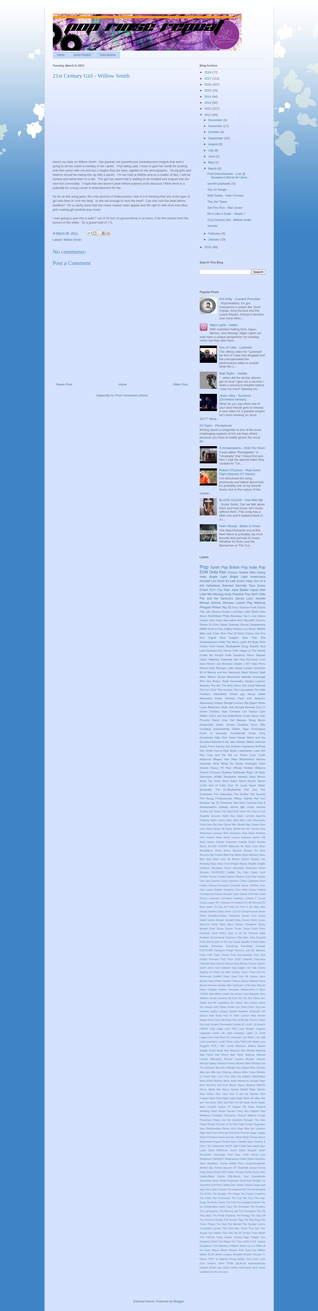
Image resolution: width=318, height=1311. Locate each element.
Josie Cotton (248, 1007)
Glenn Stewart (256, 655)
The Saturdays (223, 794)
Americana (257, 576)
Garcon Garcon (224, 963)
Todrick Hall (251, 798)
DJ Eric (218, 907)
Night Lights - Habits (224, 325)
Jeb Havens (213, 611)
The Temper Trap (233, 1220)
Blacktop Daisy (257, 855)
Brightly (252, 863)
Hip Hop (239, 659)
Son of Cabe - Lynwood (235, 347)
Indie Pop (257, 567)
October (214, 132)
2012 (208, 108)
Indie (203, 576)
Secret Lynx (258, 1154)
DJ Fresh (229, 907)
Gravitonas (206, 737)
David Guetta (207, 920)
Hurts (211, 628)
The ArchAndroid (256, 1189)
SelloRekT (218, 1159)
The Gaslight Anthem (248, 1202)
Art (249, 641)
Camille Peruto (208, 876)
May (211, 162)
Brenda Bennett (245, 707)
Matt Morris (221, 1055)
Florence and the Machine (250, 950)
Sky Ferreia (215, 1168)
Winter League (223, 1254)
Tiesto (244, 1228)
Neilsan (261, 1089)
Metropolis (216, 1059)
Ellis (239, 937)
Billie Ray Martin (233, 855)
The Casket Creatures (253, 1194)
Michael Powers (226, 1063)
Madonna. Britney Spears (250, 1046)
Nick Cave (222, 1094)
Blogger (178, 1301)
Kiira (251, 1020)
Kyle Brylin (230, 750)
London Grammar (254, 667)
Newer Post (64, 384)
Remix (225, 1128)
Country (260, 620)
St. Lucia (241, 785)
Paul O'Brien (234, 767)
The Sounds (257, 794)
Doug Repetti (250, 646)
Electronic (231, 937)
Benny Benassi (233, 850)
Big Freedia (216, 855)
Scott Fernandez (232, 681)
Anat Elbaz (248, 833)
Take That (249, 637)
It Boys (261, 989)
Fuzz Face (227, 959)
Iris (227, 741)
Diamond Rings (209, 924)
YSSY (211, 1259)
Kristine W (238, 1024)
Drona (220, 928)
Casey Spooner (229, 881)
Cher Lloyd (206, 889)
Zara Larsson (208, 1263)
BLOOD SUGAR (217, 846)
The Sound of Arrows (211, 1220)
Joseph (209, 1007)
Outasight (251, 763)
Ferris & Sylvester (213, 733)
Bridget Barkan (239, 863)
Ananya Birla (220, 833)
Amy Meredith (246, 620)
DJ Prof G (242, 907)
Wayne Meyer (219, 1250)
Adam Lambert (245, 816)
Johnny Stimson (222, 603)
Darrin (262, 916)
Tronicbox (226, 802)
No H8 (239, 1102)
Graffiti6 (217, 976)
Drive (212, 928)
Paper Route (218, 1111)
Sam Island (253, 1146)
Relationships (213, 1128)
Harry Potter (214, 981)
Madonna (205, 759)
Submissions (108, 55)
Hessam (212, 985)
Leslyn (215, 1033)
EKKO (223, 933)
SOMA (218, 776)
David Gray (220, 720)
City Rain (223, 590)
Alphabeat (213, 585)
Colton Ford (207, 646)
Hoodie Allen (225, 985)
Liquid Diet (257, 590)
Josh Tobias (219, 1007)
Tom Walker (214, 1233)
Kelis (253, 1015)
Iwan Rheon (207, 663)
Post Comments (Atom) (131, 395)
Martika (251, 1050)
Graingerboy (257, 624)
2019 (208, 72)
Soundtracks (258, 1176)
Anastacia (235, 833)
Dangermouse (249, 911)
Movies (261, 759)
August (213, 144)
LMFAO (204, 1028)
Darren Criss (249, 916)
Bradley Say (258, 859)
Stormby (241, 585)
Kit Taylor (260, 1020)
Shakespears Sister (235, 1159)
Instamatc (233, 989)
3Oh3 (230, 811)
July (211, 150)
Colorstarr (214, 898)
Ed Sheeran (250, 933)
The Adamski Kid (236, 1189)
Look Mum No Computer (227, 1037)
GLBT (238, 959)
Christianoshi (207, 894)
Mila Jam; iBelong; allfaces (226, 1072)
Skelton (204, 1168)
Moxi (202, 1085)
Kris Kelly (205, 1024)
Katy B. (227, 1015)
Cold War (253, 894)
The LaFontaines (209, 1211)
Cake (246, 872)
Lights (249, 1033)
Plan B (231, 633)
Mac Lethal (226, 1046)
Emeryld (260, 937)
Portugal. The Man (254, 1120)
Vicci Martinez (221, 1246)
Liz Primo (240, 754)
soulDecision (207, 1272)
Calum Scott (258, 872)
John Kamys (251, 1002)
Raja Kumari (246, 1124)
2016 (208, 84)
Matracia (260, 1050)
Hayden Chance (231, 981)
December (215, 120)
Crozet (261, 898)
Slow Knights (229, 637)
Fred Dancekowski (241, 955)
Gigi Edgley (238, 968)
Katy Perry (258, 663)
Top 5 (246, 615)
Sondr (248, 1172)
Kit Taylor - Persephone (216, 425)
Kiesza (204, 667)
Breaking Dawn (208, 863)
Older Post (180, 384)
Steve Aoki (246, 1180)
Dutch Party (258, 928)
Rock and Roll (226, 1133)
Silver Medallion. (209, 1163)
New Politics (207, 1094)
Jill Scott (232, 998)
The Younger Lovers (254, 1224)
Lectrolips (237, 611)
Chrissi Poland (257, 889)
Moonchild (233, 676)
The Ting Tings (252, 1220)
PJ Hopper (234, 1107)
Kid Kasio (226, 1020)
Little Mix (206, 594)
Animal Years (214, 837)
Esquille (204, 946)
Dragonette (207, 724)
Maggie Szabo (208, 1050)
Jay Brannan (224, 663)
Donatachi (250, 924)
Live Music (249, 628)
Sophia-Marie (207, 1176)
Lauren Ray (244, 603)
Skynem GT (230, 1168)
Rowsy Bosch (257, 1137)
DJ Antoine (237, 902)
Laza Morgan (246, 1028)
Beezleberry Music (211, 850)
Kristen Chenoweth (221, 1024)
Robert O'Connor (210, 772)
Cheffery (254, 885)
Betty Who (258, 641)
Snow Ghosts (213, 1172)
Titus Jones (257, 585)
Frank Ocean (221, 955)
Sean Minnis (257, 776)
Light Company (235, 1033)
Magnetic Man (238, 1050)
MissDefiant (258, 1076)
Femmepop (258, 728)
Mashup (259, 603)
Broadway (217, 868)
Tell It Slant (211, 1189)
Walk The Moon (229, 641)
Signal (212, 637)
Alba (235, 820)
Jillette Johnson (255, 741)
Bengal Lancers (233, 702)
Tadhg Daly (229, 1185)
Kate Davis (215, 1015)
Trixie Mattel (258, 1233)
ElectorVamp (217, 937)
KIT (248, 663)
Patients (254, 1111)
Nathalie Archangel (253, 676)
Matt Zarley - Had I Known (225, 195)
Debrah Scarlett (225, 920)
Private (211, 1124)
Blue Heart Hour (216, 859)
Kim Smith (206, 750)
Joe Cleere (236, 1002)
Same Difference (218, 1150)
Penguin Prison (210, 607)
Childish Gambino (224, 889)
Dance (204, 624)
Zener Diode (225, 1263)
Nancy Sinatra (230, 1089)
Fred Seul (259, 955)
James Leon (244, 598)
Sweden (205, 685)
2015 (208, 90)
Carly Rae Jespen (255, 876)
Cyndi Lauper (207, 902)
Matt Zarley (257, 572)
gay (242, 694)
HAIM (203, 628)
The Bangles (220, 1194)
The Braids (234, 1194)
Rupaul (217, 1141)
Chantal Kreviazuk (219, 885)
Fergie (229, 950)
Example (260, 946)
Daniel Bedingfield (228, 646)
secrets (212, 226)
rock (254, 615)
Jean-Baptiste (251, 994)
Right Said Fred (208, 1133)
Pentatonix (230, 1115)
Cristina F (251, 898)
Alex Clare (215, 620)
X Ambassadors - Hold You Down (242, 448)
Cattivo (203, 885)
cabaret (204, 1267)
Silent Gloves (247, 780)
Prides (203, 1124)
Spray (215, 1180)
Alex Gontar (224, 824)
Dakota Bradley (208, 911)
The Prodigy (243, 1215)
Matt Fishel (206, 1055)
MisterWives (246, 759)
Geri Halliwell (223, 968)
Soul (246, 1176)
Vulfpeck (234, 1246)
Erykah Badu (258, 942)
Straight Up (259, 1180)
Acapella (204, 816)
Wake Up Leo (247, 1246)
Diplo (222, 924)
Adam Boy (228, 816)
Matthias (250, 1055)
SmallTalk (243, 1168)
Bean (262, 846)
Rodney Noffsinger (234, 772)
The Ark (216, 685)
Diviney (239, 924)
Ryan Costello (238, 1141)
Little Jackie (235, 667)
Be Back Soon (249, 846)
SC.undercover (216, 1146)
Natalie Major (247, 1089)
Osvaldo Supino (216, 1107)
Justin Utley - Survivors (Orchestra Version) (235, 397)
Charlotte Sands (239, 885)
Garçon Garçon (256, 963)
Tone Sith (227, 1233)
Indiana (222, 989)
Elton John (249, 937)
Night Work (243, 1098)
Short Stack (229, 780)
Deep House (242, 920)
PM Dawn (248, 1107)
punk (255, 1267)
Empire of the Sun (222, 942)
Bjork (245, 855)
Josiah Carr (233, 1007)
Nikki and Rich (225, 1102)
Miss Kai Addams (241, 1076)
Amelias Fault (234, 698)
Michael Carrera (233, 1059)
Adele (261, 694)
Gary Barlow (241, 963)
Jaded (226, 994)
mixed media (230, 1267)
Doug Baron (257, 720)
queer (262, 1267)
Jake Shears (237, 741)
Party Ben (243, 1111)
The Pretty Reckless (224, 1215)
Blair (202, 859)
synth (243, 641)
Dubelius (242, 724)
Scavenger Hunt (223, 1154)
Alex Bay (212, 824)
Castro (243, 881)
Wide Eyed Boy (247, 1250)
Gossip (244, 624)
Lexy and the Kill (219, 754)
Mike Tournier (257, 1067)
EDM (204, 572)
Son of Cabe (217, 785)
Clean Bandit (240, 894)
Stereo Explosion (229, 1180)
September (216, 138)
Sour (231, 785)
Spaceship (205, 1180)
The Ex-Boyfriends (228, 789)
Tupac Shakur (224, 1237)
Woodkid (237, 1254)
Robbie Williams (254, 767)
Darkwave (234, 916)
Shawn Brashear (256, 1159)
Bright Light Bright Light (228, 576)
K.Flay (219, 628)
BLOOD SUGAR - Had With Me (241, 500)
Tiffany (238, 798)
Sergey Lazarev (255, 681)
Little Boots (251, 611)
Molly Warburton (240, 1081)
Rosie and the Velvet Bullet (234, 1137)
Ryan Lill (252, 772)
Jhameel (227, 585)
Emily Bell (205, 942)
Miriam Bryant (217, 676)
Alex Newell (238, 824)
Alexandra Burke (211, 698)
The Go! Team (217, 201)
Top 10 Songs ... (218, 189)
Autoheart (231, 842)
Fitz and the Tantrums (216, 598)
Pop (204, 567)
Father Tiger (240, 728)
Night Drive (216, 1098)
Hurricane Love (255, 659)
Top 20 (237, 1233)
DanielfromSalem (217, 916)
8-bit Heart (240, 811)
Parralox (231, 1111)
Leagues (260, 1028)
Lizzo (252, 754)
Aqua (202, 842)
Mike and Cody (209, 633)
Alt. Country (253, 829)
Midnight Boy (233, 1067)
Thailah (223, 1189)
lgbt (243, 806)
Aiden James (217, 820)
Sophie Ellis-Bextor (229, 1176)
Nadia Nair (214, 1089)
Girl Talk (252, 968)
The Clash (205, 1198)
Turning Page (241, 1237)
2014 (208, 96)
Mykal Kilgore (237, 1085)
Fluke (203, 955)
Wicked (233, 1250)
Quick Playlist (82, 55)
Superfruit (205, 1185)
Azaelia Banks (247, 842)
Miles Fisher (249, 1072)
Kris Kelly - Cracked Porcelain (239, 299)
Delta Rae (217, 572)
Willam (261, 1250)
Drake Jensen (225, 724)
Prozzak (220, 1124)
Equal (237, 942)
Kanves (233, 1011)
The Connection (222, 1198)
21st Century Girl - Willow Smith (229, 220)
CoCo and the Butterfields (225, 715)
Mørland (250, 1085)
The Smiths (241, 794)
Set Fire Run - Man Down (225, 207)
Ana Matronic (256, 698)
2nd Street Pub (217, 811)
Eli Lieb (231, 581)
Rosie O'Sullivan (209, 1137)
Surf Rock (216, 1185)
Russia (226, 1141)
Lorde (261, 754)
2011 (208, 115)
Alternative (229, 620)
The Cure (248, 1198)
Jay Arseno (236, 994)
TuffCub (210, 1237)
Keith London (241, 1015)
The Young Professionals (216, 798)
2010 (208, 247)
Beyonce (204, 855)
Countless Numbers (232, 898)
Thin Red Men (231, 1228)
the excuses (220, 1272)
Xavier (233, 694)
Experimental (221, 728)
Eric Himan (225, 650)
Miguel (245, 1067)
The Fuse (231, 1202)
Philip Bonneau (232, 615)
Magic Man (223, 1050)
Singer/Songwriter (255, 1163)
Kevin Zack (214, 1020)
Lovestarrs (211, 1041)
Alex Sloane (252, 824)
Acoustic (215, 816)
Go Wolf (225, 972)
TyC (234, 1241)
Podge (261, 1115)
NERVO (261, 1085)
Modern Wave (222, 1081)
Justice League (219, 1011)
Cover (246, 715)
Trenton (246, 1233)
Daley (221, 911)
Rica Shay (237, 1128)
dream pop (215, 1267)
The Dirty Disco (231, 685)
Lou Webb (248, 1037)
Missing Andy (222, 594)
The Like (250, 789)
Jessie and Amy (218, 998)
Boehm (245, 859)
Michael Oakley (208, 1063)
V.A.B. (253, 1241)
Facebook (219, 950)
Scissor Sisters (237, 572)
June (212, 156)
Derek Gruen (258, 920)
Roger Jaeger (257, 1133)
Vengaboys (206, 1246)
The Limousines (243, 689)
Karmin (220, 746)
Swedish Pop (241, 594)
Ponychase (206, 1120)
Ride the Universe (254, 1128)
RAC (235, 1124)
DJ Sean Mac (257, 907)
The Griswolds (241, 1206)
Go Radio (214, 972)
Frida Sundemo (235, 655)
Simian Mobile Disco (232, 1163)
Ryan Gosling (255, 1141)
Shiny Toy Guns (210, 780)
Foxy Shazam (240, 607)
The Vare (221, 1224)
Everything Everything (239, 946)
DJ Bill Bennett (252, 902)
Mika (234, 759)
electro (234, 806)
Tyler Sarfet (243, 1241)
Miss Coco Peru (220, 1076)
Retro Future (245, 633)
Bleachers (214, 707)
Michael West (243, 1063)
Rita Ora (205, 681)
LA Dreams (259, 1024)
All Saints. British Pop (233, 829)
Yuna (249, 1259)
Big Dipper (251, 702)
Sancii (233, 1150)
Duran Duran (242, 928)
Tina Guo (254, 1228)
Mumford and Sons (217, 1085)
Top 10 (226, 607)
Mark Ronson (250, 672)
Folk (209, 955)
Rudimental (206, 1141)
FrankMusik (238, 733)
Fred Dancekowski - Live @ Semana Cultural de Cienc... (228, 175)
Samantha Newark (236, 776)
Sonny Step (259, 1172)
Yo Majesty (222, 1259)
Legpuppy (205, 1033)
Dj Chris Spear (218, 624)
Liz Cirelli (259, 1033)
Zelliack (223, 806)
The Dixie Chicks (215, 1202)
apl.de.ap (241, 1263)
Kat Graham (233, 746)
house (251, 694)
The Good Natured (253, 685)
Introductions (248, 989)
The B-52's (206, 1194)
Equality (245, 942)
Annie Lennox (232, 837)
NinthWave (214, 615)
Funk (253, 607)
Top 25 (214, 802)
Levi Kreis (218, 581)
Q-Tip (229, 1124)
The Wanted (235, 1224)
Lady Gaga (216, 1028)
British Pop (238, 567)
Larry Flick (231, 1028)
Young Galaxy (237, 1259)
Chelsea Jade (218, 711)
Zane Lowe (259, 1259)
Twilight (255, 1237)
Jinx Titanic (254, 998)
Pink (223, 633)
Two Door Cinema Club (248, 802)
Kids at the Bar (240, 1020)
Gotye (203, 659)
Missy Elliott (206, 1081)
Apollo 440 (259, 837)
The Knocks (225, 689)
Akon (229, 820)
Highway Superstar (220, 659)
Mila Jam (205, 1072)
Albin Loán (245, 820)
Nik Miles (255, 1098)
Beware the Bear (254, 850)
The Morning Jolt (228, 1211)
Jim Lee (242, 998)
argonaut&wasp (256, 1263)
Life (223, 1033)
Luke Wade (253, 1041)
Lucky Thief (239, 1041)
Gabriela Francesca (254, 959)
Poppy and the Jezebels (227, 1120)
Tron (202, 1237)
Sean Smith (242, 1154)
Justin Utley (245, 581)
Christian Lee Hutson (243, 711)
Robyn (216, 681)
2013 (208, 102)
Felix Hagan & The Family (248, 650)
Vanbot (261, 1241)
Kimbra (237, 628)
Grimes (254, 976)
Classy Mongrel (223, 894)
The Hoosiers (257, 1206)
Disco (230, 924)
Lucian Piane (225, 1041)
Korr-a (218, 750)
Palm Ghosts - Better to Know (239, 526)
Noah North (250, 1102)
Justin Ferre (207, 746)
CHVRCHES (217, 872)
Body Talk (227, 707)
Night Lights (229, 1098)
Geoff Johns (207, 968)
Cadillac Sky (233, 872)
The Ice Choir (208, 689)
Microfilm (221, 1067)
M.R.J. (215, 1046)
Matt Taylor (237, 1055)
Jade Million (215, 994)
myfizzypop (245, 1267)
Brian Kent (224, 863)
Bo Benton (233, 859)
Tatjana (249, 1185)
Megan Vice (221, 759)
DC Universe (223, 902)
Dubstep (234, 624)
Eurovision (217, 946)
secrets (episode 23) (221, 183)
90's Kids (252, 811)
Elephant (211, 650)
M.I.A (203, 672)
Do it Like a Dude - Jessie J (226, 213)
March (213, 168)
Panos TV (217, 767)
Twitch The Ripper (220, 1241)
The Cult (237, 1198)
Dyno (254, 724)
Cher (262, 885)
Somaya (239, 1172)
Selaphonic (206, 1159)
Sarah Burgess (248, 1150)
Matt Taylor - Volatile (233, 373)
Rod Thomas (242, 1133)
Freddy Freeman (209, 959)
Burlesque (251, 868)
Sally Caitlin (239, 1146)
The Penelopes (247, 1211)
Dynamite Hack (209, 933)
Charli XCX (208, 590)
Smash (253, 1168)
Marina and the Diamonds (224, 672)
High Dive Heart (225, 737)
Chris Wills (241, 889)
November (215, 126)
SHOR (228, 1146)
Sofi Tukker (228, 1172)
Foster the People (212, 655)
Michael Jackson (255, 1059)
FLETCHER (206, 950)
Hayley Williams (250, 981)
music (250, 806)
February (214, 233)
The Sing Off (258, 1215)
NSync (203, 1089)
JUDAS (204, 994)
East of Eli (235, 933)
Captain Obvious (235, 876)
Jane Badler (240, 590)
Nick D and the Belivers (244, 1094)
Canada (221, 876)
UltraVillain (220, 694)
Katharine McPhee (253, 746)
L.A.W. (248, 1024)
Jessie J (239, 663)
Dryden (229, 928)
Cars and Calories (210, 881)
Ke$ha (228, 628)
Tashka (240, 1185)
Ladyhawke (245, 750)
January (214, 239)
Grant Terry (257, 733)
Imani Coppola (208, 989)
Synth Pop (219, 567)
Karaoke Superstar (249, 1011)
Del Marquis (238, 720)
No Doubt (236, 763)
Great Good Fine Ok (235, 976)
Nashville (205, 763)
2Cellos (204, 811)
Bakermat (234, 846)
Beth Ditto (258, 594)
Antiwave (246, 837)
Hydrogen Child (241, 985)
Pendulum (217, 1115)
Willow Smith (72, 239)
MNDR (261, 628)
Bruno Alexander (234, 868)
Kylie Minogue (218, 667)
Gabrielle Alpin (208, 963)
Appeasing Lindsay (211, 702)
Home (61, 55)
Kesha (226, 611)
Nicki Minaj (220, 763)
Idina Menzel (258, 985)
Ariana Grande (215, 842)
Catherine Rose (256, 881)
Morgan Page (257, 1081)
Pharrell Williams (247, 1115)
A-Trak (261, 811)
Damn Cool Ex (233, 911)
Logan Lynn (206, 1037)
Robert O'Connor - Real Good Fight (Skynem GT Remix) (239, 472)
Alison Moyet (213, 829)
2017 (208, 78)
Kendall (205, 581)
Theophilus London (210, 1228)
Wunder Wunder (252, 1254)
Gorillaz (236, 972)
